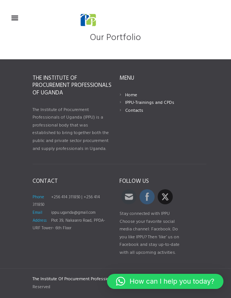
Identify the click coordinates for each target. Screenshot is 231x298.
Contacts (134, 110)
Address (40, 220)
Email (37, 212)
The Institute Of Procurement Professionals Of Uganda (87, 279)
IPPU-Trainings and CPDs (149, 103)
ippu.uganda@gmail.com (73, 212)
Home (131, 95)
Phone (38, 197)
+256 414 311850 (65, 197)
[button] (165, 281)
